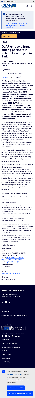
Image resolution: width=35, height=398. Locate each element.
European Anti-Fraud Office (10, 274)
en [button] (22, 6)
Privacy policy (6, 354)
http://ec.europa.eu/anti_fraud (11, 260)
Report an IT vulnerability (9, 343)
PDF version (5, 77)
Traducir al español (12, 23)
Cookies (4, 351)
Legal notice (5, 358)
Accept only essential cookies (20, 393)
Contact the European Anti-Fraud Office (14, 315)
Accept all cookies (16, 388)
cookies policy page (14, 374)
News (5, 41)
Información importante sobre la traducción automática (16, 25)
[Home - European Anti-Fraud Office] (10, 6)
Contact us (5, 340)
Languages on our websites (10, 347)
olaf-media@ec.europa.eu (15, 257)
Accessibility (5, 362)
